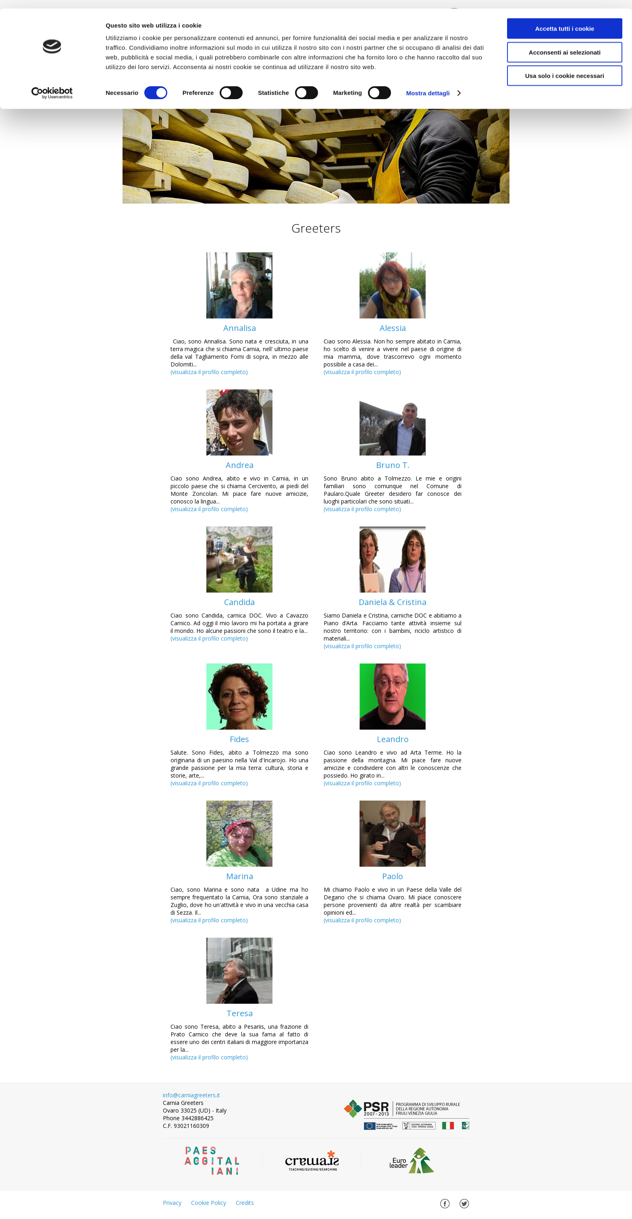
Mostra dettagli (428, 84)
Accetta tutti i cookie (565, 20)
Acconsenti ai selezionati (565, 43)
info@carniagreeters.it (191, 1095)
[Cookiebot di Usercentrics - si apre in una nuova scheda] (52, 85)
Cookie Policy (208, 1203)
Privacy (172, 1203)
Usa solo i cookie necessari (564, 67)
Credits (245, 1203)
